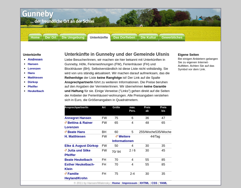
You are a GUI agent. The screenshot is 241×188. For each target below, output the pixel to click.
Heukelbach (36, 91)
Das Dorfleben (124, 37)
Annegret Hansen (78, 118)
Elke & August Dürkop (82, 146)
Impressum (129, 183)
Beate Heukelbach (78, 160)
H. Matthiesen (75, 136)
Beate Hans (76, 132)
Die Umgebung (73, 37)
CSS (154, 183)
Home (35, 37)
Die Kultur (148, 37)
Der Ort (50, 37)
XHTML (144, 183)
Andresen (35, 59)
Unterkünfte (99, 37)
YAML (163, 183)
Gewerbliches (172, 37)
